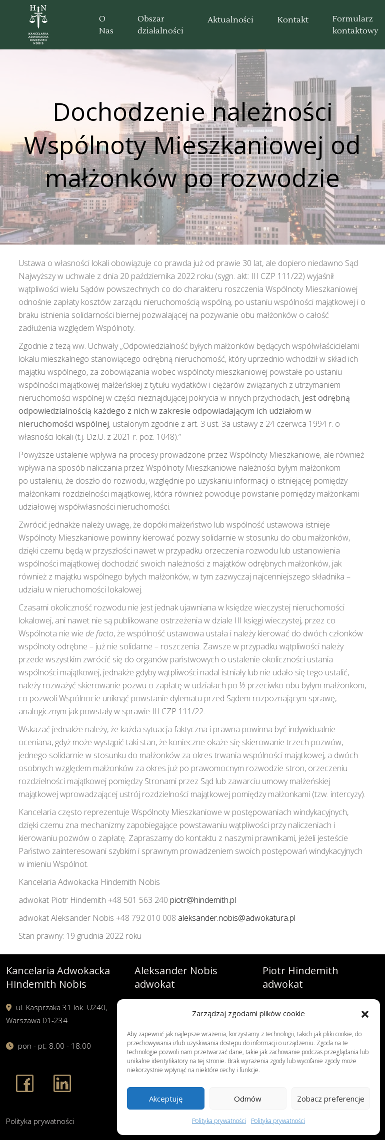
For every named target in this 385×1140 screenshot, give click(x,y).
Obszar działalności (161, 25)
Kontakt (293, 20)
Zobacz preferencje (330, 1099)
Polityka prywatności (219, 1121)
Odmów (248, 1099)
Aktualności (231, 20)
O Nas (106, 25)
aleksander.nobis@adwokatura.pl (237, 917)
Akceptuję (165, 1099)
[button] (365, 1013)
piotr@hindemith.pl (203, 899)
